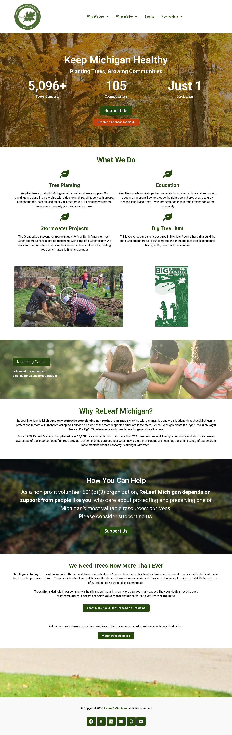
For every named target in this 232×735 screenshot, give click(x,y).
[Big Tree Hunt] (167, 216)
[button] (68, 296)
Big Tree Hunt (168, 228)
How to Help (172, 16)
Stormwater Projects (64, 228)
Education (167, 185)
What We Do (127, 16)
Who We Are (98, 16)
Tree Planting (64, 185)
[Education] (167, 173)
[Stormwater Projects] (64, 216)
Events (149, 16)
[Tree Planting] (64, 173)
